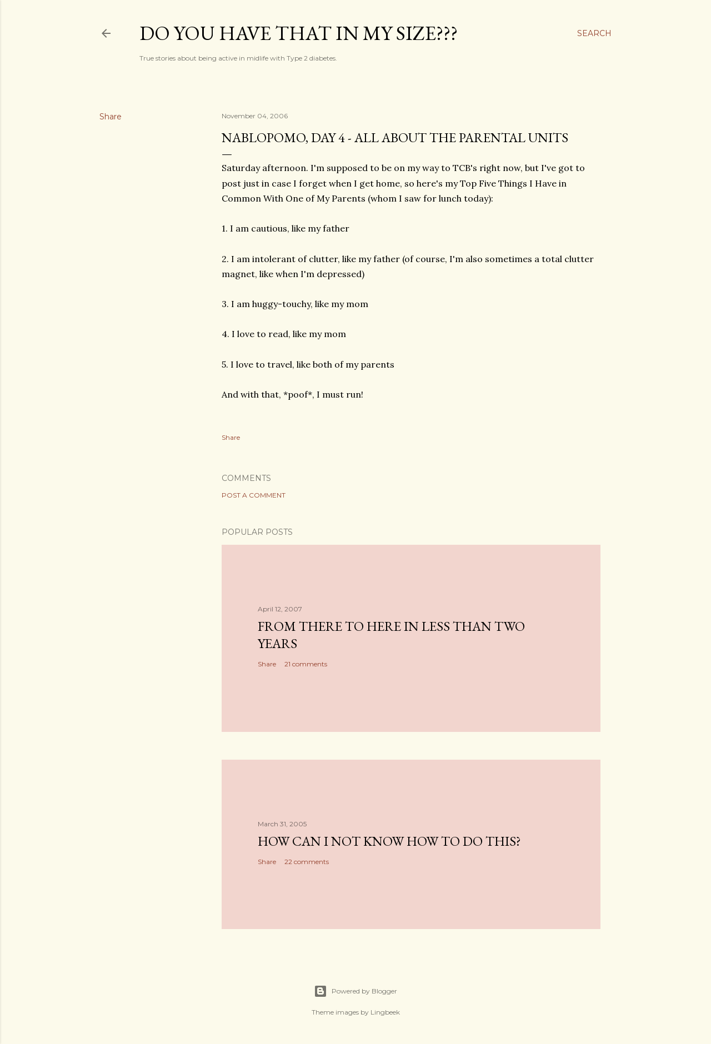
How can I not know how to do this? (389, 841)
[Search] (594, 33)
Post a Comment (254, 495)
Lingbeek (385, 1012)
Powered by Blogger (355, 991)
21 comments (305, 664)
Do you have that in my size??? (298, 33)
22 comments (306, 861)
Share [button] (110, 117)
